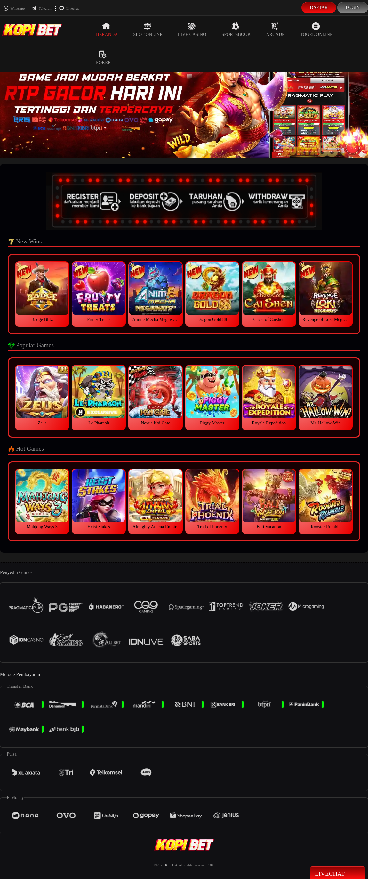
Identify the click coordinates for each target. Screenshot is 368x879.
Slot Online (147, 29)
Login (353, 7)
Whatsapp (14, 8)
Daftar (319, 7)
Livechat (69, 8)
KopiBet (171, 865)
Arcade (275, 29)
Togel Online (316, 29)
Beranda (107, 29)
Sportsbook (236, 29)
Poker (103, 57)
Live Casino (192, 29)
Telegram (41, 8)
